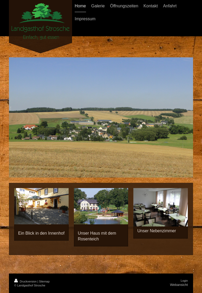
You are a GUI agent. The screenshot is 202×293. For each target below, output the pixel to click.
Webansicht (179, 285)
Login (184, 280)
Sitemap (44, 281)
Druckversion (25, 281)
